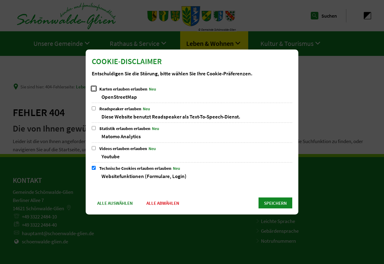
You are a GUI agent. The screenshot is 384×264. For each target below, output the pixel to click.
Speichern (275, 203)
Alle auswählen (115, 203)
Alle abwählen (162, 203)
